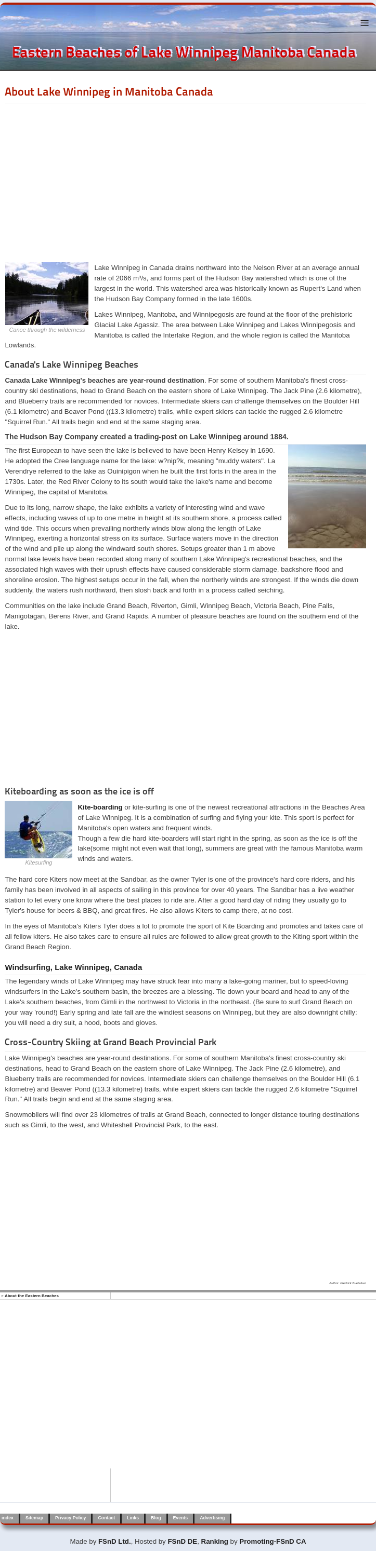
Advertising (212, 1517)
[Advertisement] (185, 181)
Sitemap (34, 1517)
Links (133, 1517)
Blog (156, 1517)
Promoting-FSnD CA (272, 1541)
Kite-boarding (99, 807)
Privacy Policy (70, 1517)
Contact (106, 1517)
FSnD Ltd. (114, 1541)
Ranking (214, 1541)
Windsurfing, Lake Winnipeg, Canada (73, 967)
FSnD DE (182, 1541)
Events (180, 1517)
